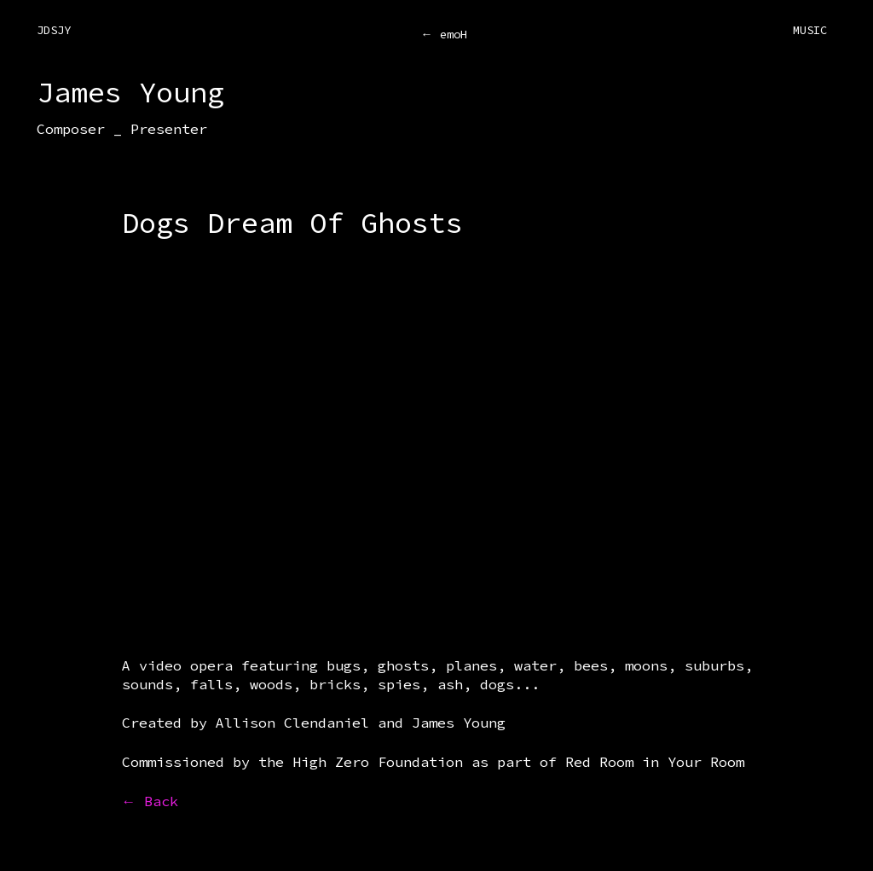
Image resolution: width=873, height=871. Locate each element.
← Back (150, 801)
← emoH (444, 34)
